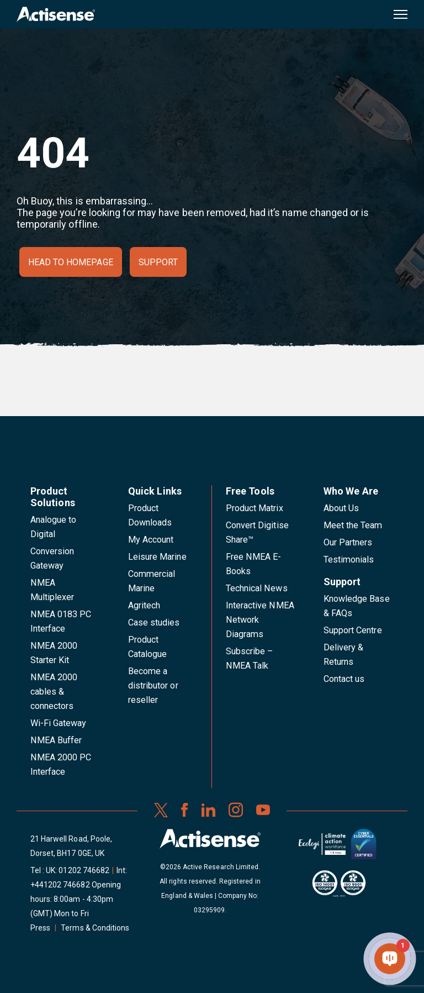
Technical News (257, 588)
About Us (341, 508)
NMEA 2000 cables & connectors (53, 691)
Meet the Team (353, 525)
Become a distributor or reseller (153, 685)
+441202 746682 (60, 884)
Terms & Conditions (95, 927)
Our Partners (348, 542)
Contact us (344, 679)
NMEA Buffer (56, 740)
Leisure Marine (157, 556)
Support (158, 262)
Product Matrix (254, 508)
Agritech (144, 605)
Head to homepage (70, 262)
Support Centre (353, 630)
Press (40, 927)
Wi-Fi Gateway (58, 723)
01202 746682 (84, 870)
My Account (150, 539)
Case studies (154, 622)
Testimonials (349, 559)
